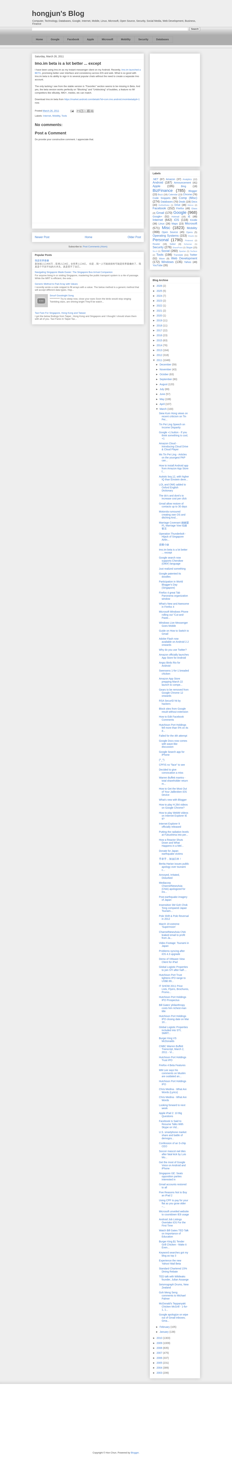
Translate (178, 255)
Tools (64, 115)
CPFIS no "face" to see (172, 764)
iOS (176, 220)
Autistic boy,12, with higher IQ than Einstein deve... (174, 478)
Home (39, 39)
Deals (182, 201)
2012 (160, 355)
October (164, 374)
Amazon (170, 179)
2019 (160, 320)
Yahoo (187, 262)
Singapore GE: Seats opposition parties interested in (171, 1176)
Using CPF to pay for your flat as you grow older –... (173, 1203)
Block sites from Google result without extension (173, 710)
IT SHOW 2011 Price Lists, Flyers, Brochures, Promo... (174, 989)
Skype (189, 247)
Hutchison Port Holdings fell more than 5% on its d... (173, 727)
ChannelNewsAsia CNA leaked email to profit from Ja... (172, 935)
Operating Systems (166, 235)
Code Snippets (161, 198)
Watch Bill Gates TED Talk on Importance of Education (173, 1233)
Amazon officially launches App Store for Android (174, 656)
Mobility (125, 39)
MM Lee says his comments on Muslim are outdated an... (172, 1073)
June (163, 394)
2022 (160, 305)
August (164, 384)
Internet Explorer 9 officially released (170, 825)
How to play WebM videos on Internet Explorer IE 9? (173, 815)
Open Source (170, 232)
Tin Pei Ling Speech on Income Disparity (172, 426)
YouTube (158, 265)
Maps (175, 223)
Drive (178, 204)
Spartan (182, 251)
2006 (160, 1357)
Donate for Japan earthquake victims (171, 852)
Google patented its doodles (170, 575)
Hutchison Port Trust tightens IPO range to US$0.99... (172, 978)
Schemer (188, 244)
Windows (167, 262)
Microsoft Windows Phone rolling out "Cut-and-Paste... (173, 614)
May (162, 399)
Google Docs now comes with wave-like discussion (173, 743)
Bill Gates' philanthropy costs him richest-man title (172, 1008)
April (162, 404)
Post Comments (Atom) (95, 246)
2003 (160, 1372)
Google (55, 39)
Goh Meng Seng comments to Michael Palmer (172, 1295)
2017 (160, 330)
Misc (166, 227)
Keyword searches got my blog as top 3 (173, 1254)
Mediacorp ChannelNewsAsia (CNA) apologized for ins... (172, 887)
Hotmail (175, 216)
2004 (160, 1367)
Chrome (187, 194)
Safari (173, 244)
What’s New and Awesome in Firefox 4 (174, 605)
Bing (183, 186)
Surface (193, 251)
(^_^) (161, 759)
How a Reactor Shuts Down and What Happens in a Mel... (171, 842)
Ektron (190, 205)
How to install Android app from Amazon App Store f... (173, 468)
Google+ (157, 216)
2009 (160, 1343)
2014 (160, 345)
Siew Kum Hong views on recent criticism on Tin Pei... (173, 416)
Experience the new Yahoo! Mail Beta (170, 1262)
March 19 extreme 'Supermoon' (169, 925)
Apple (90, 39)
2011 (160, 360)
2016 (160, 335)
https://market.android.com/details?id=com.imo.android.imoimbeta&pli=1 (102, 99)
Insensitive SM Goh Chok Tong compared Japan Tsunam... (173, 908)
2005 (160, 1362)
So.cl (155, 251)
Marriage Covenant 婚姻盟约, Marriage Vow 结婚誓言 (174, 525)
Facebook (73, 39)
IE (189, 216)
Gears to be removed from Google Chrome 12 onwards (173, 692)
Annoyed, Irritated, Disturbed (169, 876)
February (165, 1326)
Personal (161, 240)
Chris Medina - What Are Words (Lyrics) (173, 1091)
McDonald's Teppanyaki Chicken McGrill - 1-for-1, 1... (173, 1306)
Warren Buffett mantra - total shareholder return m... (173, 780)
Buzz (160, 194)
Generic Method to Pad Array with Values (56, 284)
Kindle (193, 220)
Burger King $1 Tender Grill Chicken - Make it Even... (173, 1244)
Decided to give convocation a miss (171, 771)
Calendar (173, 194)
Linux (161, 223)
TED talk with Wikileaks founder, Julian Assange (174, 1278)
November (166, 369)
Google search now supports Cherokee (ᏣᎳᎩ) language (171, 560)
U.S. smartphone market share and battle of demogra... (173, 1135)
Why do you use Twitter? (173, 649)
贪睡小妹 (164, 544)
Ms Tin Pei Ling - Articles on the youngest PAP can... (173, 457)
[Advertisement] (175, 109)
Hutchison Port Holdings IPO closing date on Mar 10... (174, 1019)
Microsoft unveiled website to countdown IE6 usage (174, 1213)
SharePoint (177, 247)
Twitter (193, 254)
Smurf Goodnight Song (62, 295)
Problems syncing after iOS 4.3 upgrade (172, 953)
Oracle (191, 236)
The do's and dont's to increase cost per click (173, 497)
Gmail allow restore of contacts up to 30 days (173, 505)
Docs (194, 201)
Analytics (187, 179)
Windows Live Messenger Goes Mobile (173, 624)
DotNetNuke (163, 205)
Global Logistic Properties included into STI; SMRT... (173, 1030)
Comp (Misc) (188, 198)
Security (143, 39)
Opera (189, 232)
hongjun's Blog (58, 13)
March (163, 408)
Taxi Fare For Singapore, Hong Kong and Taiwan (60, 313)
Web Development (184, 258)
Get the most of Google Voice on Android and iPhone (172, 1165)
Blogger (192, 191)
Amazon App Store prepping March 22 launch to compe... (171, 681)
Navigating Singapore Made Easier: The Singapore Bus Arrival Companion (74, 272)
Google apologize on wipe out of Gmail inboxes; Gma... (173, 1317)
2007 (160, 1352)
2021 (160, 310)
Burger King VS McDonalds (168, 1040)
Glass (194, 208)
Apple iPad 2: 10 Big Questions (170, 1115)
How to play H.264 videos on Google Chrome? (173, 806)
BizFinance (163, 190)
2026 (160, 285)
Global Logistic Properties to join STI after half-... (173, 968)
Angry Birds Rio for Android (169, 664)
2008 (160, 1347)
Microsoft (107, 39)
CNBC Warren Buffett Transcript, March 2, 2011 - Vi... (171, 1049)
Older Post (134, 237)
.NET (155, 179)
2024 (160, 295)
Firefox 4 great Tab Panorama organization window (173, 595)
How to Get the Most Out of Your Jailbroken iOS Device (173, 791)
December (166, 364)
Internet (47, 115)
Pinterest (189, 240)
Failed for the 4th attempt (173, 735)
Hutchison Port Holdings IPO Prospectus (172, 999)
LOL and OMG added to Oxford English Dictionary (172, 487)
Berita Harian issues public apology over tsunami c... (174, 866)
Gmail (160, 213)
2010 (160, 1338)
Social (165, 251)
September (166, 379)
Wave (162, 258)
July (162, 389)
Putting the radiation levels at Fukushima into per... (174, 833)
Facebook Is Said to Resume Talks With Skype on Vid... (171, 1124)
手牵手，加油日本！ (170, 858)
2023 (160, 300)
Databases (162, 39)
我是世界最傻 (42, 260)
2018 (160, 325)
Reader (156, 244)
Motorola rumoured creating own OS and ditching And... (172, 514)
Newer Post (42, 237)
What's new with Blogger (173, 799)
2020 (160, 315)
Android (158, 182)
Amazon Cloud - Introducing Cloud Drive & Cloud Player (173, 446)
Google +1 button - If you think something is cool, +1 (173, 435)
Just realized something (172, 568)
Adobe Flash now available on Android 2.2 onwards (174, 641)
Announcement (182, 182)
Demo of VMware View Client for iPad (172, 960)
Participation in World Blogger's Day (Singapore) (171, 584)
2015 (160, 340)
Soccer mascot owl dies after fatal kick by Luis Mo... (172, 1154)
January (164, 1331)
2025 (160, 290)
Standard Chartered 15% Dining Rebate (173, 1270)
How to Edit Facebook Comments (171, 718)
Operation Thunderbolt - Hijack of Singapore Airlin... (172, 536)
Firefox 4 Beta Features (172, 1065)
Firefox (180, 208)
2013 (160, 350)
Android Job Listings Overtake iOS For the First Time (172, 1222)
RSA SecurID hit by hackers (170, 702)
